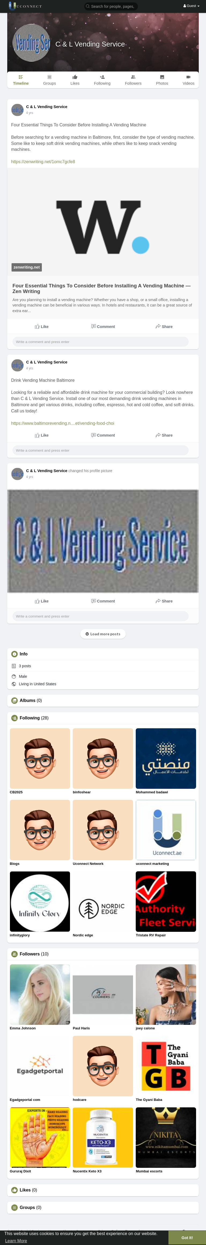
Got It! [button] (187, 1238)
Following (30, 718)
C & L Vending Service (90, 44)
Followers (30, 954)
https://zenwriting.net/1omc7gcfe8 (43, 161)
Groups (27, 1207)
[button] (111, 6)
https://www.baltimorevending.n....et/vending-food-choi (62, 423)
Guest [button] (191, 6)
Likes (25, 1190)
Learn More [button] (16, 1241)
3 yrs (29, 113)
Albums (28, 700)
